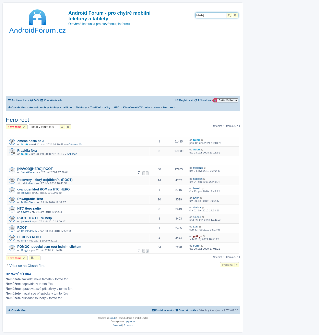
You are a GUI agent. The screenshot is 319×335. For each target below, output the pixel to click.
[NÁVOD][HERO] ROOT (35, 169)
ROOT (22, 227)
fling (23, 240)
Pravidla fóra (27, 150)
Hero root (17, 120)
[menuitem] (34, 100)
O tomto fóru (76, 144)
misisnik (198, 167)
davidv (25, 211)
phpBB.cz (130, 322)
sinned (197, 217)
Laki (195, 226)
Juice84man (28, 172)
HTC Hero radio (29, 208)
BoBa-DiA (27, 202)
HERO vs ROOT (29, 237)
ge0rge (197, 236)
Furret (196, 245)
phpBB (112, 318)
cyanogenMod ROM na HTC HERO (43, 189)
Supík (24, 144)
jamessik (26, 221)
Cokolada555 (29, 231)
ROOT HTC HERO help (34, 218)
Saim (196, 197)
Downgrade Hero (30, 199)
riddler (29, 183)
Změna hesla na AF (32, 141)
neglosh (197, 178)
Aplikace (72, 154)
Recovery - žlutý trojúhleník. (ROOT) (45, 180)
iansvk (24, 192)
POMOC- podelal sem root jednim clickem (49, 246)
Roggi (24, 250)
